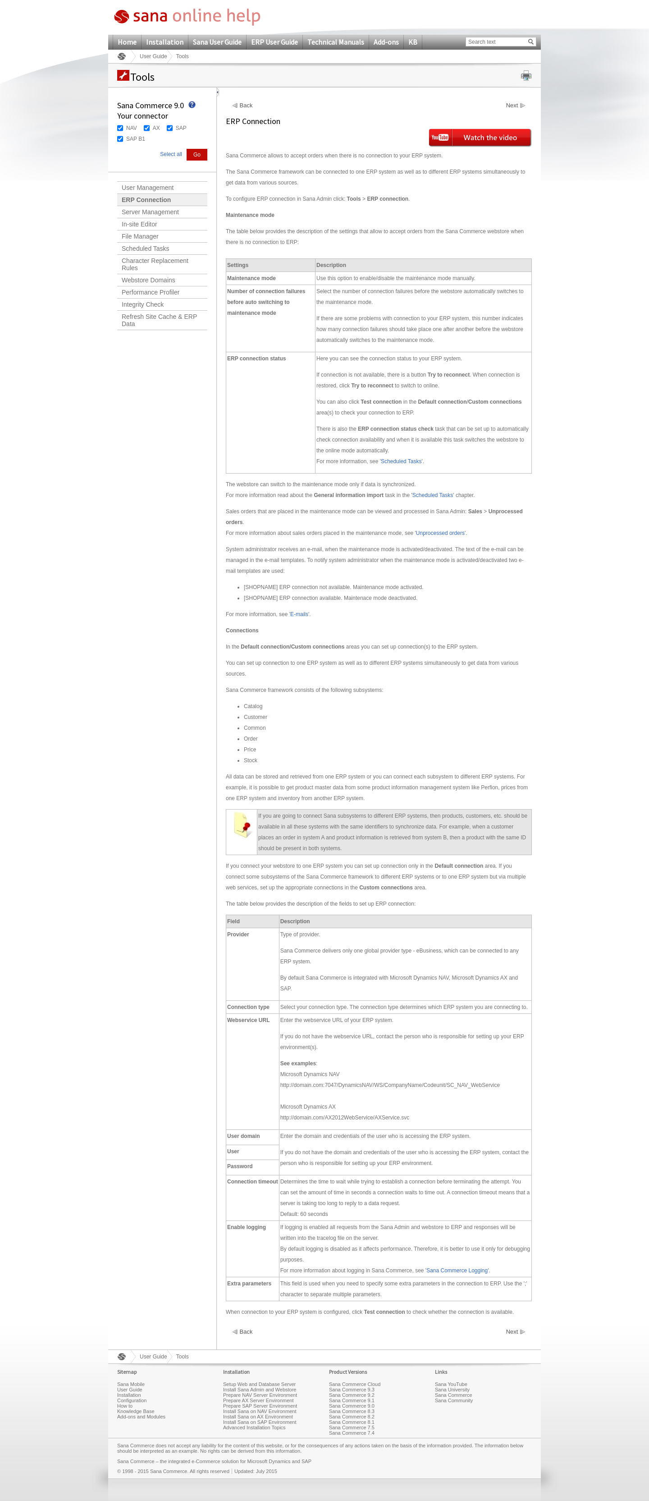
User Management (148, 187)
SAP (181, 128)
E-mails (299, 614)
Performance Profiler (150, 292)
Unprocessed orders (440, 533)
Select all (171, 154)
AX (156, 128)
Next (512, 105)
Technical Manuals (335, 41)
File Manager (140, 236)
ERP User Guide (274, 41)
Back (246, 105)
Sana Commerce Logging (457, 1270)
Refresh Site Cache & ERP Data (159, 320)
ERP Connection (146, 199)
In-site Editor (139, 224)
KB (412, 41)
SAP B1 (135, 139)
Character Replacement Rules (155, 264)
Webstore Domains (148, 280)
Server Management (150, 212)
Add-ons (386, 41)
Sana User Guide (217, 41)
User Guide (153, 56)
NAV (131, 128)
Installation (164, 41)
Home (127, 41)
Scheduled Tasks (145, 248)
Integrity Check (143, 304)
